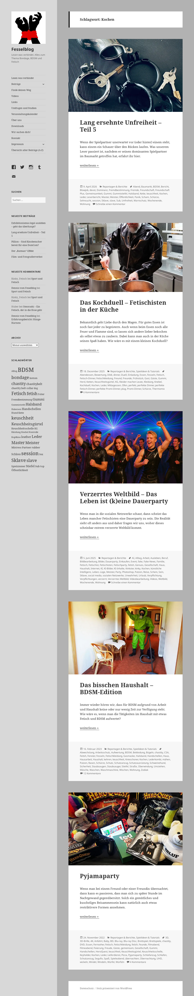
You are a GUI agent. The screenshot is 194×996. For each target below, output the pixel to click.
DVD (82, 944)
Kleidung (148, 381)
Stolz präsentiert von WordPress (114, 988)
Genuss (139, 565)
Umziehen (159, 766)
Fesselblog (22, 49)
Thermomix (158, 388)
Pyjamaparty (99, 876)
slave (112, 200)
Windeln (101, 962)
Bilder (101, 561)
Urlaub (142, 575)
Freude (108, 948)
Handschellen (154, 756)
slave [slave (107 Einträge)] (31, 460)
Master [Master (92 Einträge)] (18, 442)
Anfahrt (98, 941)
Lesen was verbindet (22, 78)
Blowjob (84, 190)
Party (118, 572)
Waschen (94, 770)
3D (166, 937)
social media (95, 575)
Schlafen (162, 955)
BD (112, 941)
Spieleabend (117, 958)
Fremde (135, 190)
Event (134, 561)
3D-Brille (84, 941)
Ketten (89, 381)
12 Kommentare (92, 773)
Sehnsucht (85, 200)
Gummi (108, 193)
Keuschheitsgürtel (104, 381)
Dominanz (102, 190)
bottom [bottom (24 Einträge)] (33, 378)
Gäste (154, 378)
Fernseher (98, 944)
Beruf (165, 558)
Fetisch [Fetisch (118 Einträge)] (18, 393)
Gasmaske (129, 756)
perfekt (132, 385)
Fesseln (151, 374)
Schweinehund (157, 763)
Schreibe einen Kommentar (110, 204)
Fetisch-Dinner (87, 378)
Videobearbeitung (139, 579)
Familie (160, 561)
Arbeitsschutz (102, 752)
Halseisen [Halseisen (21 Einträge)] (16, 409)
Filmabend (153, 944)
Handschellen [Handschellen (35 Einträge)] (31, 409)
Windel (92, 962)
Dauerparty (111, 561)
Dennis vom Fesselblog (23, 288)
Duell (124, 374)
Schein (153, 572)
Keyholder (85, 955)
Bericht (165, 186)
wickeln (84, 962)
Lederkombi (155, 759)
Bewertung (100, 374)
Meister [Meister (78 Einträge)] (32, 442)
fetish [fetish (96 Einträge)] (32, 393)
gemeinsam (127, 948)
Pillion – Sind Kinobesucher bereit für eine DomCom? (26, 243)
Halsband (133, 193)
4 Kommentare (138, 962)
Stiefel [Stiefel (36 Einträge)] (30, 466)
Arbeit (146, 558)
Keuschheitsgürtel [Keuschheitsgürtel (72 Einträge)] (27, 423)
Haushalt (85, 568)
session (96, 200)
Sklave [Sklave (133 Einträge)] (18, 460)
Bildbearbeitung (88, 561)
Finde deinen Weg (21, 90)
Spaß (106, 958)
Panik (137, 197)
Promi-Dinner (134, 388)
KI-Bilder (108, 568)
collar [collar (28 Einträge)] (29, 388)
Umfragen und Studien (24, 108)
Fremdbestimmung (119, 190)
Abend (136, 186)
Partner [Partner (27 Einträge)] (26, 447)
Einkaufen (124, 561)
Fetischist (94, 565)
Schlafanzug (149, 955)
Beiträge (16, 84)
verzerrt (102, 579)
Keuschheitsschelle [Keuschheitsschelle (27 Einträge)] (22, 428)
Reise (146, 572)
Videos (15, 96)
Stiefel (125, 766)
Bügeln (150, 752)
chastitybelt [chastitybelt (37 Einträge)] (34, 384)
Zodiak (144, 770)
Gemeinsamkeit (94, 193)
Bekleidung (139, 752)
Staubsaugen (99, 766)
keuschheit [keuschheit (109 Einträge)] (22, 418)
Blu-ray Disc (130, 941)
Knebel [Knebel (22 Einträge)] (24, 432)
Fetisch (160, 374)
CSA (166, 752)
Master (105, 197)
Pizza (124, 955)
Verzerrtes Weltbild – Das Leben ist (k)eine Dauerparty (124, 497)
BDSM (156, 186)
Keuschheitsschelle (152, 951)
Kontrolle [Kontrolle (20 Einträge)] (33, 432)
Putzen (138, 572)
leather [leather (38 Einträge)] (26, 437)
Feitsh (83, 756)
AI (133, 558)
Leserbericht (93, 197)
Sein (161, 572)
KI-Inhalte (119, 568)
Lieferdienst (114, 955)
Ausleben (155, 558)
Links (14, 102)
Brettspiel (143, 941)
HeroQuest (102, 951)
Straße (133, 766)
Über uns (16, 120)
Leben (95, 572)
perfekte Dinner (145, 385)
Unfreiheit (127, 200)
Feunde (143, 944)
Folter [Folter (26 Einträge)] (41, 394)
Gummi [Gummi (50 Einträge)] (38, 399)
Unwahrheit (131, 575)
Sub (118, 200)
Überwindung (145, 766)
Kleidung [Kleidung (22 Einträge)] (16, 432)
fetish (131, 565)
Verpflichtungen (88, 579)
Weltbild (162, 579)
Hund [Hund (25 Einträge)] (14, 412)
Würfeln (120, 962)
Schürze (154, 197)
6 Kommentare (91, 392)
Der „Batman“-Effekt (22, 251)
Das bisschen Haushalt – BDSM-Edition (116, 688)
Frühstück (138, 378)
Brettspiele (155, 941)
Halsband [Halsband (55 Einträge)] (34, 404)
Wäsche (84, 770)
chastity (159, 752)
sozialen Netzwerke (113, 575)
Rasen (91, 763)
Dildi (109, 374)
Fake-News (150, 561)
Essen (143, 374)
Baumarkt (146, 186)
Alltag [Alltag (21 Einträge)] (14, 370)
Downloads (17, 126)
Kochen (163, 193)
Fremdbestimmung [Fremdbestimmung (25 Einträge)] (21, 399)
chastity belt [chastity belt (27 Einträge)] (18, 388)
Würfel (111, 962)
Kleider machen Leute (131, 381)
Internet (95, 568)
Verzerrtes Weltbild (118, 579)
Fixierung (98, 948)
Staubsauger (114, 766)
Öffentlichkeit (126, 197)
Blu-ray (118, 941)
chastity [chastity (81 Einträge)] (18, 383)
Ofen (124, 385)
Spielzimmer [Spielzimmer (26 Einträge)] (18, 466)
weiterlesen (89, 165)
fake (140, 561)
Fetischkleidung (104, 378)
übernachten (132, 958)
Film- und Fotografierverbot (26, 256)
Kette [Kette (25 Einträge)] (21, 412)
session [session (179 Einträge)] (30, 453)
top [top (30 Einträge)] (42, 466)
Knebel (158, 381)
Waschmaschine (109, 770)
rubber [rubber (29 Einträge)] (36, 447)
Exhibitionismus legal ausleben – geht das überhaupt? (28, 224)
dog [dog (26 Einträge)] (36, 388)
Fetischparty (120, 565)
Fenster (91, 756)
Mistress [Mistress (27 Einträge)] (16, 447)
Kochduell (85, 385)
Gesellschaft (151, 565)
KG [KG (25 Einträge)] (36, 428)
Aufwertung (117, 752)
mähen (166, 759)
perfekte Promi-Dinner (108, 388)
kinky (137, 568)
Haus (162, 565)
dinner (116, 374)
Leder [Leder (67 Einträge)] (37, 436)
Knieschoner (131, 759)
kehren (107, 759)
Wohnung (85, 204)
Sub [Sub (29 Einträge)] (37, 466)
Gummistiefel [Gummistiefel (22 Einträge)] (18, 404)
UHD (159, 958)
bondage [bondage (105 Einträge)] (20, 377)
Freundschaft (147, 190)
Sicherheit (85, 766)
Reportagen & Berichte (115, 186)
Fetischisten (106, 565)
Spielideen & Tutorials (148, 371)
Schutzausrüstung (139, 763)
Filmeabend (86, 948)
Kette (142, 193)
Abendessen (86, 374)
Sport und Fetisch (21, 291)
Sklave (105, 200)
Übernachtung (148, 958)
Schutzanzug (121, 763)
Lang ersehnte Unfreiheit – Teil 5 (121, 125)
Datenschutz (87, 988)
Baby (106, 941)
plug (123, 388)
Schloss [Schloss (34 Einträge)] (16, 454)
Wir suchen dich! (21, 132)
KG (116, 381)
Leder (83, 197)
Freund (118, 378)
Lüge (102, 572)
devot (93, 190)
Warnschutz (140, 200)
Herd (82, 381)
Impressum (17, 144)
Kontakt (15, 138)
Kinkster (130, 568)
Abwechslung (87, 752)
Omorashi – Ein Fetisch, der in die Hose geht (26, 308)
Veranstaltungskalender (24, 114)
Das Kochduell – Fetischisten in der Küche (123, 305)
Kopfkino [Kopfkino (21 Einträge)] (16, 437)
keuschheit (152, 193)
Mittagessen (114, 385)
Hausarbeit (86, 759)
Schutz (109, 763)
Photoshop (128, 572)
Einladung (133, 374)
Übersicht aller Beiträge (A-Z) (27, 150)
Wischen (123, 770)
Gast (147, 378)
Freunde (127, 378)
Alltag (138, 558)
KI (102, 568)
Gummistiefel (120, 193)
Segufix (99, 958)
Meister (114, 197)
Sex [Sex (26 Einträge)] (41, 454)
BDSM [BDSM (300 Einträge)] (26, 370)
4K (92, 941)
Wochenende (155, 200)
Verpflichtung (154, 575)
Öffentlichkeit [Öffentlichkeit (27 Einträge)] (19, 470)
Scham (145, 197)
